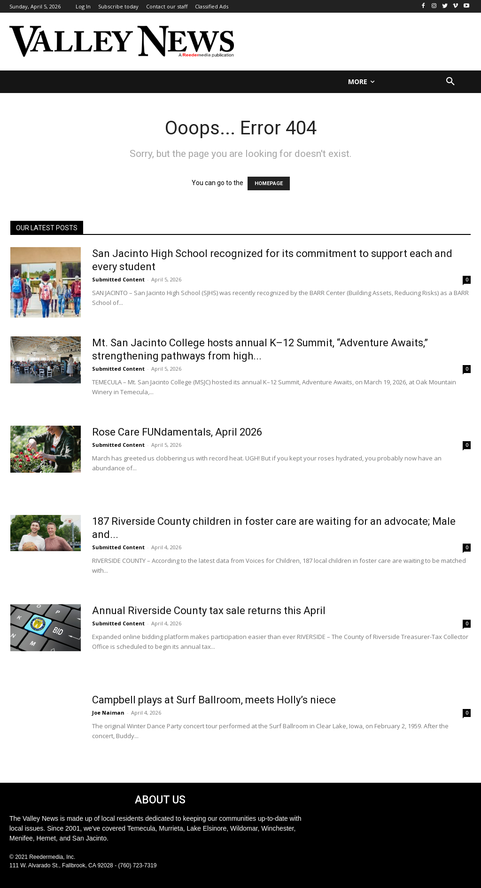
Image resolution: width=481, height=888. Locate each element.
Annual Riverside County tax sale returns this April (209, 610)
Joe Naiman (108, 712)
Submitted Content (118, 279)
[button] (450, 81)
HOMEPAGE (269, 183)
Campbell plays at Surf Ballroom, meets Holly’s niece (214, 700)
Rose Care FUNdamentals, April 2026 (177, 432)
